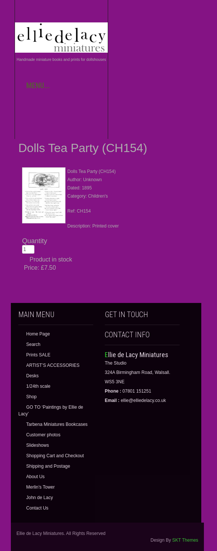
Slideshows (37, 445)
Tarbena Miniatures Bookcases (57, 424)
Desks (32, 375)
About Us (35, 476)
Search (33, 344)
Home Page (38, 334)
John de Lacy (39, 497)
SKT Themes (185, 540)
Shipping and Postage (48, 466)
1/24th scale (38, 386)
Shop (31, 396)
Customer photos (43, 434)
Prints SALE (38, 354)
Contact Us (37, 508)
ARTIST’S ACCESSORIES (52, 365)
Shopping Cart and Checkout (55, 455)
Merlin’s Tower (40, 487)
